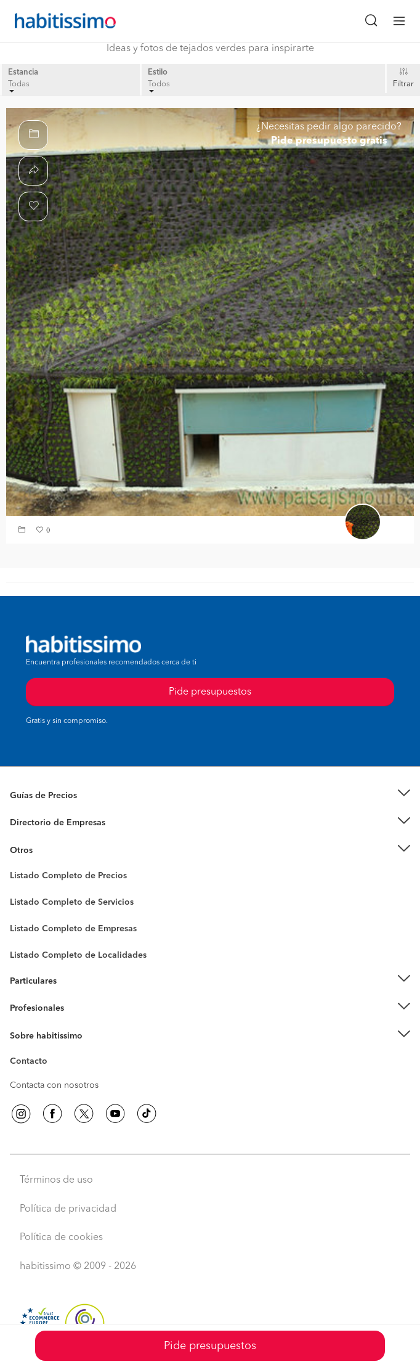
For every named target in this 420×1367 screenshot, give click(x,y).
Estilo (158, 72)
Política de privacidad (68, 1209)
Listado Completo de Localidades (78, 955)
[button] (23, 531)
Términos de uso (56, 1180)
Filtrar (403, 84)
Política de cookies (61, 1238)
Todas (19, 86)
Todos (159, 86)
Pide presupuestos (210, 1346)
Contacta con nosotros (54, 1085)
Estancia (23, 72)
